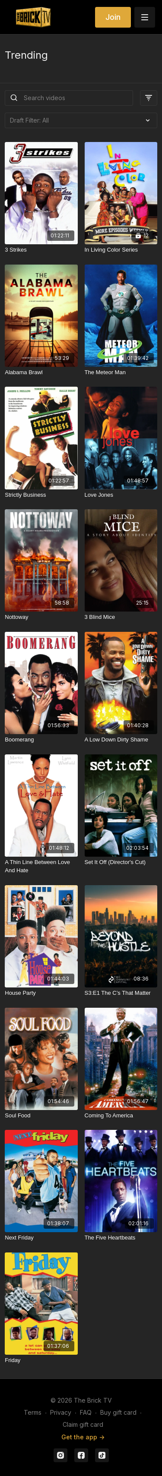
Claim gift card (83, 1424)
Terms (32, 1412)
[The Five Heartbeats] (121, 1237)
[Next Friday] (41, 1237)
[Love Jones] (121, 495)
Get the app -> (83, 1437)
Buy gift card (118, 1412)
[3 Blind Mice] (121, 617)
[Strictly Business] (41, 495)
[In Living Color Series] (121, 250)
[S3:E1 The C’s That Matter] (121, 993)
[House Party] (41, 993)
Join (113, 17)
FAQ (86, 1412)
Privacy (60, 1412)
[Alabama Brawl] (41, 372)
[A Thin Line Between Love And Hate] (41, 866)
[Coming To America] (121, 1115)
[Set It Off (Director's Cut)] (121, 862)
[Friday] (41, 1360)
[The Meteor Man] (121, 372)
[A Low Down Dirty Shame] (121, 739)
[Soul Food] (41, 1115)
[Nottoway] (41, 617)
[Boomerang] (41, 739)
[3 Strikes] (41, 250)
